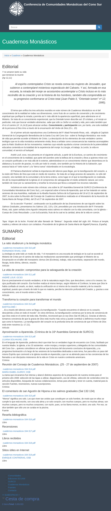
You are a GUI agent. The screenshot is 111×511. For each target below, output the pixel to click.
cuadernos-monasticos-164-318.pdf (19, 443)
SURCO (12, 481)
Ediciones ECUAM (16, 478)
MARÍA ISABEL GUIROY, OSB (16, 372)
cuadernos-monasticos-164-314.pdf (19, 369)
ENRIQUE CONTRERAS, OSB (16, 458)
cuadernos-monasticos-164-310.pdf (19, 248)
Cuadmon (16, 55)
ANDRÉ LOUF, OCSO (12, 277)
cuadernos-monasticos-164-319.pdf (19, 455)
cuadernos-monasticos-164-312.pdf (19, 304)
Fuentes (12, 487)
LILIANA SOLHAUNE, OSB (14, 339)
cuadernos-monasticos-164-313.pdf (19, 336)
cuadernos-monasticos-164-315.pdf (19, 396)
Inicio (6, 55)
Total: (12, 504)
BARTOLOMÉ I (9, 307)
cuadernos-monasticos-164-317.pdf (19, 431)
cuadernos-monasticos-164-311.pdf (19, 274)
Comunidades (14, 475)
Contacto (12, 490)
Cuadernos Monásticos (18, 484)
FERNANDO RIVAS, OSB (14, 251)
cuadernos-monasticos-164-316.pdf (19, 419)
